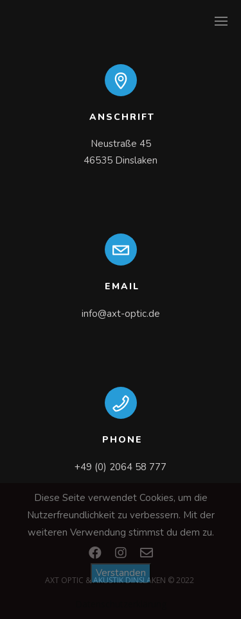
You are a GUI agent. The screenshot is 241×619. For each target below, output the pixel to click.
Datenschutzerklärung (120, 604)
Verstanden (121, 572)
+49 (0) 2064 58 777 (120, 467)
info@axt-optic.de (121, 313)
